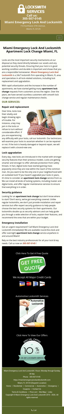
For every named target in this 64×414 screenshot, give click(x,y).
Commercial (29, 386)
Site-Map (42, 392)
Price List (33, 392)
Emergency (52, 386)
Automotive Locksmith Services (32, 296)
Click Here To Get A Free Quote (32, 253)
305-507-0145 (32, 18)
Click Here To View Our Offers (31, 335)
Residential (18, 386)
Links (50, 392)
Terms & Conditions (19, 392)
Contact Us (37, 389)
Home (8, 386)
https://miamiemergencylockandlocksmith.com (32, 380)
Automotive (41, 386)
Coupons (26, 389)
